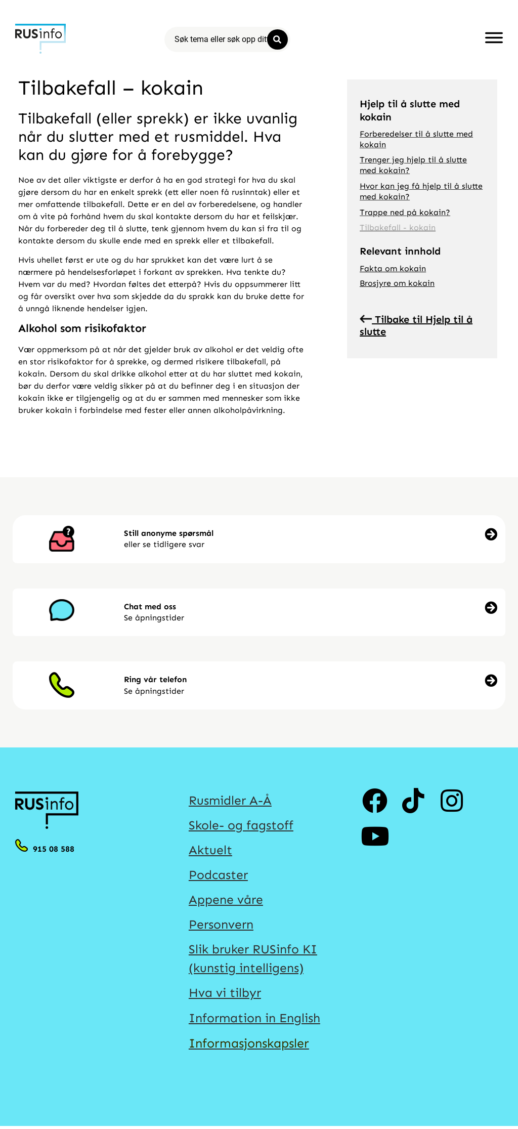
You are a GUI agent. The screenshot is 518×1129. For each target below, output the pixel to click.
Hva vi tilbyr (226, 994)
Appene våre (226, 900)
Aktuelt (210, 850)
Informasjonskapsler (249, 1045)
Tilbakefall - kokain (398, 227)
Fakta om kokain (393, 268)
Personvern (221, 926)
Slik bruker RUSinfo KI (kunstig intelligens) (254, 960)
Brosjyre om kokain (397, 283)
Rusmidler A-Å (231, 800)
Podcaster (218, 876)
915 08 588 (53, 849)
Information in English (256, 1020)
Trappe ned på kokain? (405, 212)
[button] (308, 539)
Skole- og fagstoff (241, 825)
